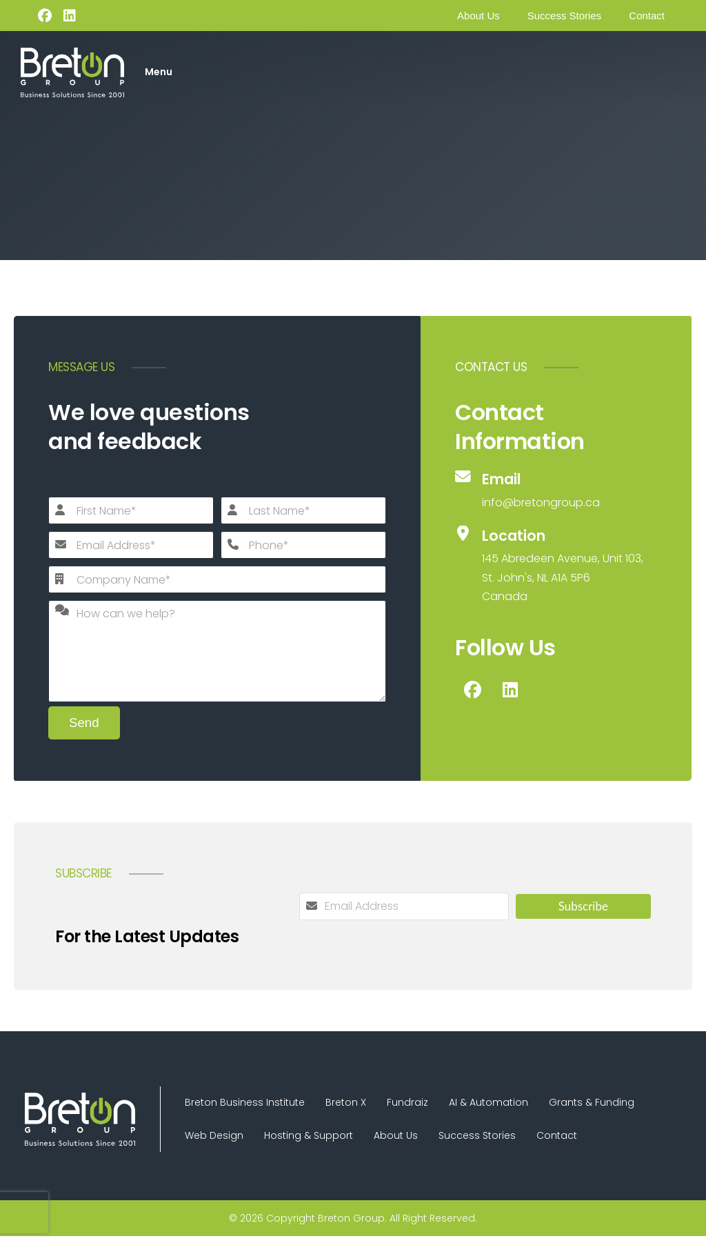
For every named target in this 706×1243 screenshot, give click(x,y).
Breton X (356, 1104)
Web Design (217, 1140)
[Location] (556, 566)
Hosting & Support (318, 1140)
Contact (647, 15)
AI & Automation (512, 1104)
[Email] (556, 490)
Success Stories (564, 15)
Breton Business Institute (248, 1104)
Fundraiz (424, 1104)
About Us (478, 15)
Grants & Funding (622, 1104)
